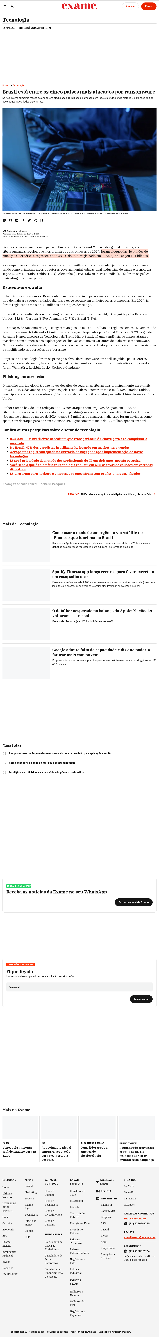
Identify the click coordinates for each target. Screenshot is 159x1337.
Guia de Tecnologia (51, 1202)
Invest (6, 1261)
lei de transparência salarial (115, 1332)
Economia (8, 1229)
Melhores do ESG (77, 1303)
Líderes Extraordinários (79, 1251)
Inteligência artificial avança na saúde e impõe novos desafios (46, 772)
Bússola (99, 1143)
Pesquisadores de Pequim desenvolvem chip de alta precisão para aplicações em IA (60, 753)
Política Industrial (76, 1271)
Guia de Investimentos (53, 1212)
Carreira (7, 1223)
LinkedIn (129, 1192)
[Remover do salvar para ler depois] (41, 220)
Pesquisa (58, 484)
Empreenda (108, 1248)
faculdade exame (107, 1181)
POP (27, 1237)
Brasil (5, 1217)
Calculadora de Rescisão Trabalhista (54, 1245)
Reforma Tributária (76, 1241)
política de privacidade (83, 1332)
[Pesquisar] (12, 6)
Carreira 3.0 (108, 1210)
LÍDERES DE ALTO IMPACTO (9, 1207)
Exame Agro (29, 1206)
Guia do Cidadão (50, 1193)
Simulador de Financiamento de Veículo (54, 1273)
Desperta (106, 1217)
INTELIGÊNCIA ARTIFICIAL (35, 27)
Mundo (29, 1179)
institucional (19, 1332)
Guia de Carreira (50, 1222)
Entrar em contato (135, 1218)
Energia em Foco (80, 1223)
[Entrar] (149, 6)
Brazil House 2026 (77, 1193)
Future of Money (30, 1222)
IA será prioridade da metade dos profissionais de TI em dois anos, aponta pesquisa (75, 460)
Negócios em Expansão (77, 1313)
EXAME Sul (76, 1201)
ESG (4, 1235)
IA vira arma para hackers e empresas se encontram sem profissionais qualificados (75, 473)
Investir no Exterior (76, 1231)
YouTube (129, 1186)
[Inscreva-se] (141, 999)
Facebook (129, 1204)
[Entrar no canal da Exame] (134, 902)
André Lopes (20, 231)
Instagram (130, 1198)
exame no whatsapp (19, 886)
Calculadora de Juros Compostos (54, 1259)
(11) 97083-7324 (139, 1251)
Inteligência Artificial (20, 964)
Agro (104, 1241)
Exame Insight (6, 1243)
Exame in (106, 1204)
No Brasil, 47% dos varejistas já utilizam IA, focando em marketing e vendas (69, 447)
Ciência (29, 1230)
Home (5, 85)
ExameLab (8, 27)
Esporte (29, 1198)
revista (106, 1191)
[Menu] (4, 6)
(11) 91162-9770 (139, 1223)
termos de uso (37, 1332)
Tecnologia (15, 20)
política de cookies (57, 1332)
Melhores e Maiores (76, 1293)
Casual (29, 1186)
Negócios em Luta (77, 1261)
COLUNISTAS (10, 1274)
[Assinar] (130, 6)
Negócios (7, 1268)
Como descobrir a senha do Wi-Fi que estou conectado (42, 762)
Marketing (31, 1192)
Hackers (44, 484)
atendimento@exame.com (139, 1237)
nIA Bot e (7, 231)
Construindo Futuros (77, 1215)
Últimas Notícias (7, 1195)
